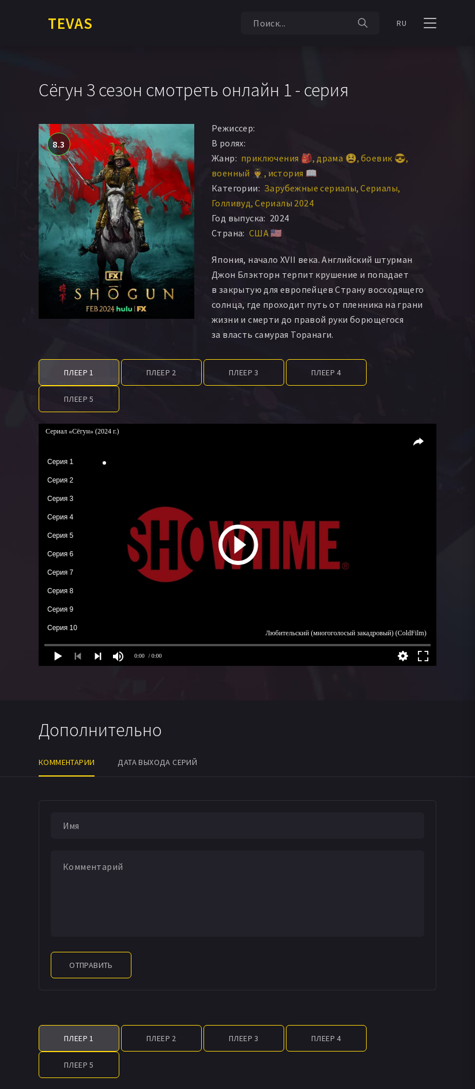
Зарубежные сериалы (310, 188)
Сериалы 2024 (284, 203)
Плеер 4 (326, 372)
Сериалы (379, 188)
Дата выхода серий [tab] (157, 762)
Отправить (91, 965)
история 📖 (293, 173)
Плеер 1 (79, 372)
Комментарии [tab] (67, 762)
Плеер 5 (79, 399)
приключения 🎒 (276, 158)
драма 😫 (336, 158)
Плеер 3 (244, 372)
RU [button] (401, 23)
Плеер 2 (161, 372)
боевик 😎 (383, 158)
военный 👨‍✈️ (238, 173)
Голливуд (231, 203)
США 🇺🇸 (265, 233)
